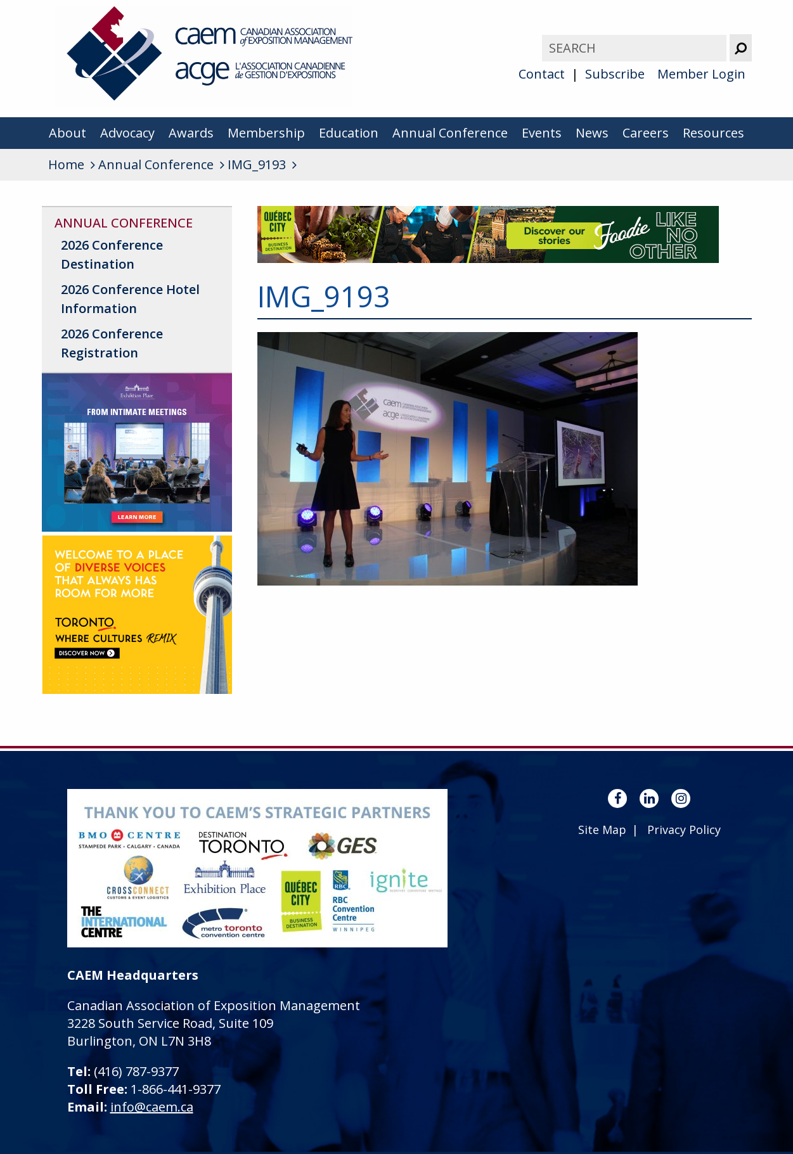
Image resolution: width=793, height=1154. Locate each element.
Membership (266, 132)
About (67, 132)
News (592, 132)
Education (348, 132)
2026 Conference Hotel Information (130, 299)
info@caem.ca (151, 1106)
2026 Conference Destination (112, 254)
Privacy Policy (684, 829)
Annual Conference (450, 132)
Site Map (602, 829)
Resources (713, 132)
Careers (645, 132)
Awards (191, 132)
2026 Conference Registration (112, 343)
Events (542, 132)
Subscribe (615, 73)
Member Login (701, 73)
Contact (542, 73)
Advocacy (127, 132)
